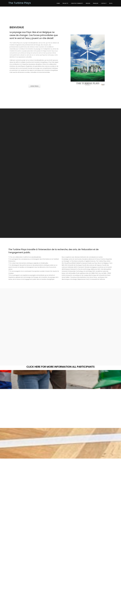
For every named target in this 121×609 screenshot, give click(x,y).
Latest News (34, 86)
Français (95, 3)
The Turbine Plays (19, 3)
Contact (104, 3)
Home (58, 3)
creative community (77, 3)
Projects (65, 3)
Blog (110, 3)
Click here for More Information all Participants (60, 367)
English (88, 3)
